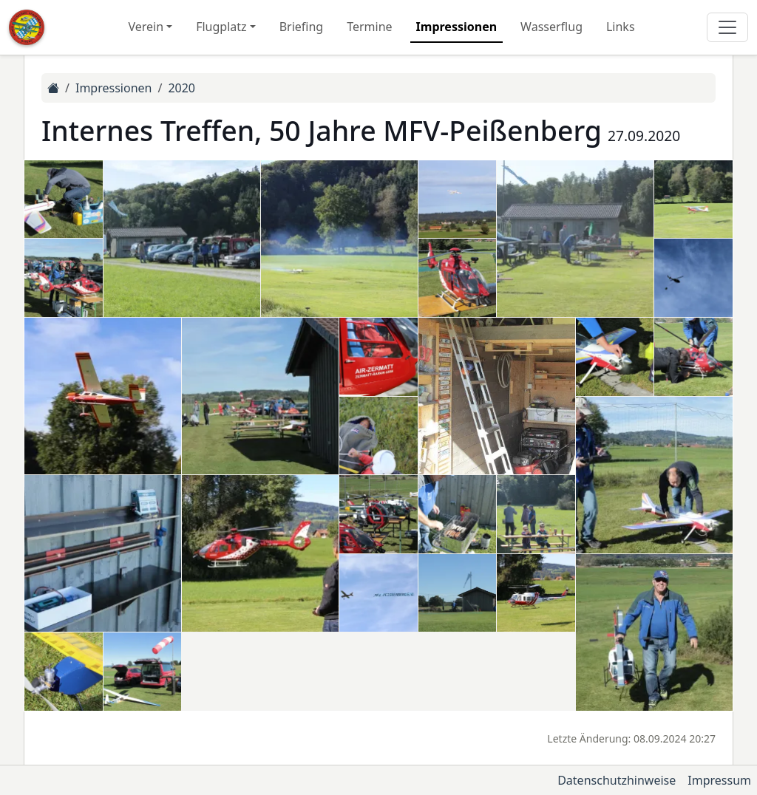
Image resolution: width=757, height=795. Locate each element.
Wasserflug (551, 26)
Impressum (719, 780)
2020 (181, 88)
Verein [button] (145, 26)
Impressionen (457, 26)
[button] (63, 199)
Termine (369, 26)
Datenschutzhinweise (616, 780)
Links (620, 26)
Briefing (301, 26)
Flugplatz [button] (221, 26)
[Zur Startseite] (26, 27)
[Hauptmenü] (727, 27)
